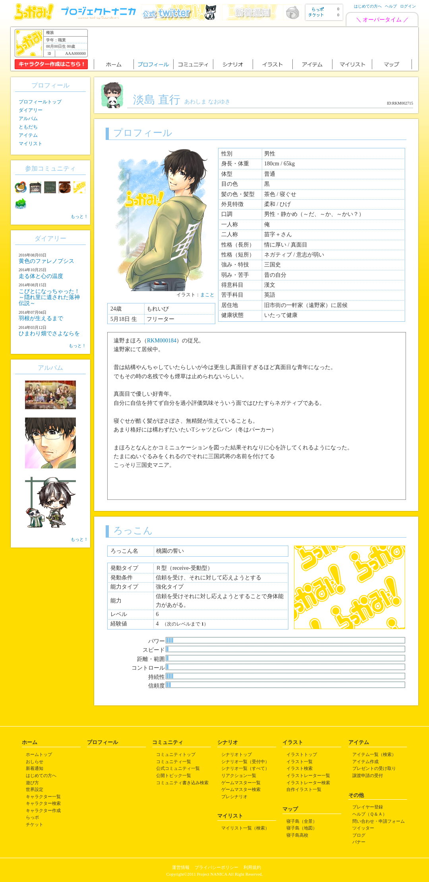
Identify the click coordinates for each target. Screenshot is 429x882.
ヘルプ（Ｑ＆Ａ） (369, 814)
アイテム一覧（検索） (374, 754)
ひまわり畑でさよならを (49, 333)
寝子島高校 (297, 835)
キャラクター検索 (43, 803)
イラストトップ (301, 754)
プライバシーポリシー (216, 867)
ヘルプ (391, 6)
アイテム (28, 135)
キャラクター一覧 (43, 796)
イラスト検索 (299, 768)
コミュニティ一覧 (173, 761)
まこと (207, 294)
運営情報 (180, 867)
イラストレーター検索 (308, 782)
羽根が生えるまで (41, 318)
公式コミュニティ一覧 (178, 768)
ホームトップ (39, 754)
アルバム (28, 118)
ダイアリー (31, 110)
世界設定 (34, 789)
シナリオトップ (236, 754)
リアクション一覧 (238, 775)
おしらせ (34, 761)
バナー (358, 841)
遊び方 (32, 782)
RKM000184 (161, 341)
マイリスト (31, 143)
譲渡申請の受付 (367, 775)
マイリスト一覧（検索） (245, 828)
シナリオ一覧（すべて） (245, 768)
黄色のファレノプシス (46, 261)
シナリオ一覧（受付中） (245, 761)
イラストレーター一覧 (308, 775)
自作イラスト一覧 (303, 789)
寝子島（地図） (301, 828)
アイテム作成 (365, 761)
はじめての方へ (368, 6)
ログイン (408, 6)
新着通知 (34, 768)
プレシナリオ (234, 796)
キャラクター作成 (43, 810)
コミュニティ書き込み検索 (182, 782)
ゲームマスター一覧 (241, 782)
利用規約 (252, 867)
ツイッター (363, 828)
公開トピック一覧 (173, 775)
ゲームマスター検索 (241, 789)
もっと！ (79, 216)
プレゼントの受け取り (374, 768)
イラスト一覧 (299, 761)
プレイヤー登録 (367, 806)
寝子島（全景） (301, 821)
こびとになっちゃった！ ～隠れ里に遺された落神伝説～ (49, 297)
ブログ (358, 835)
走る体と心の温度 (41, 276)
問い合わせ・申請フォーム (378, 821)
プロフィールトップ (40, 102)
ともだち (28, 127)
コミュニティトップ (175, 754)
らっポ (32, 817)
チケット (34, 824)
